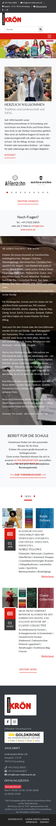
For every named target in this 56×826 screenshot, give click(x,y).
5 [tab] (25, 192)
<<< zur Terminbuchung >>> (28, 474)
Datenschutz (15, 819)
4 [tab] (20, 192)
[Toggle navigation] (49, 36)
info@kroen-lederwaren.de (32, 3)
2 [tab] (11, 192)
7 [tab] (34, 192)
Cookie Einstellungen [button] (37, 819)
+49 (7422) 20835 (10, 3)
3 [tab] (16, 192)
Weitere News (28, 669)
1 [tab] (7, 192)
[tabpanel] (15, 180)
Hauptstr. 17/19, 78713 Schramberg (16, 6)
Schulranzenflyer (26, 460)
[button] (4, 48)
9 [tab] (43, 192)
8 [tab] (38, 192)
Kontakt (10, 154)
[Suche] (21, 29)
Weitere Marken (28, 201)
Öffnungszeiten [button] (41, 6)
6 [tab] (29, 192)
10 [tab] (47, 192)
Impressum (31, 822)
